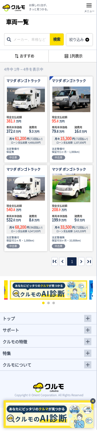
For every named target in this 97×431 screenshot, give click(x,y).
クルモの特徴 (15, 342)
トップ (9, 318)
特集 (7, 353)
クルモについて (17, 365)
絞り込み (76, 39)
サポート (11, 330)
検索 (56, 39)
